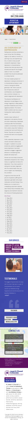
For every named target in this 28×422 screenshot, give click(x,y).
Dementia (8, 247)
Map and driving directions (14, 340)
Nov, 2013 (9, 209)
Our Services (9, 362)
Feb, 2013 (9, 227)
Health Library (10, 379)
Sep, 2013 (9, 213)
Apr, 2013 (9, 223)
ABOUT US (12, 359)
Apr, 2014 (9, 200)
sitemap (17, 364)
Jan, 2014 (9, 205)
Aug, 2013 (9, 215)
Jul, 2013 (9, 217)
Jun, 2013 (9, 219)
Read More (14, 310)
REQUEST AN (14, 21)
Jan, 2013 (9, 229)
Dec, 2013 (9, 207)
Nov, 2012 (9, 232)
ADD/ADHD (8, 245)
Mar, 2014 (9, 202)
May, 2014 (9, 198)
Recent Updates (10, 381)
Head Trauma (18, 247)
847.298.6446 (17, 16)
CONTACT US (8, 365)
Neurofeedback (9, 360)
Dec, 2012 (9, 230)
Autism (16, 245)
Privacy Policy (9, 364)
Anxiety (8, 249)
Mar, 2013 (9, 225)
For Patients (17, 362)
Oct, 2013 (9, 211)
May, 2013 (9, 221)
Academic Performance (13, 251)
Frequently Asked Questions (10, 318)
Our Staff (19, 359)
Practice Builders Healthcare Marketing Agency (14, 415)
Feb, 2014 (9, 204)
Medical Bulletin (11, 322)
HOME (6, 359)
